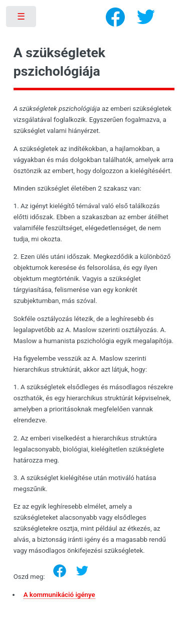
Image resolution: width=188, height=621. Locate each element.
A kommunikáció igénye (59, 594)
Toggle (22, 19)
